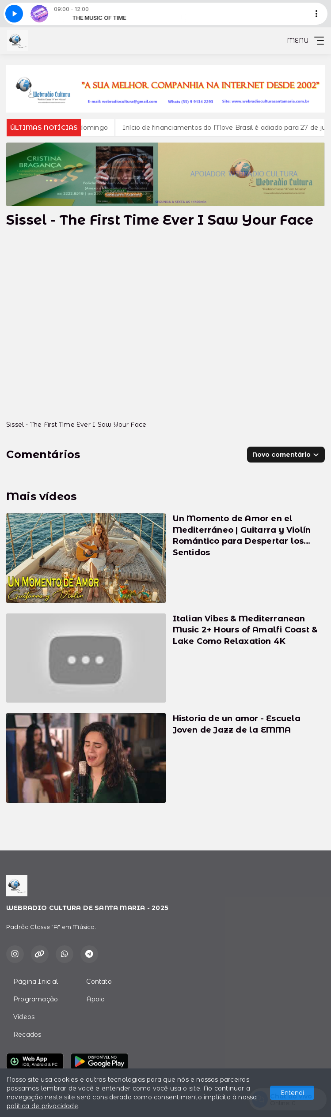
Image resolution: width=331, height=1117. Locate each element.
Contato (98, 981)
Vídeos (23, 1017)
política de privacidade (42, 1106)
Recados (27, 1034)
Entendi (292, 1093)
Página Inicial (35, 981)
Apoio (95, 999)
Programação (35, 999)
